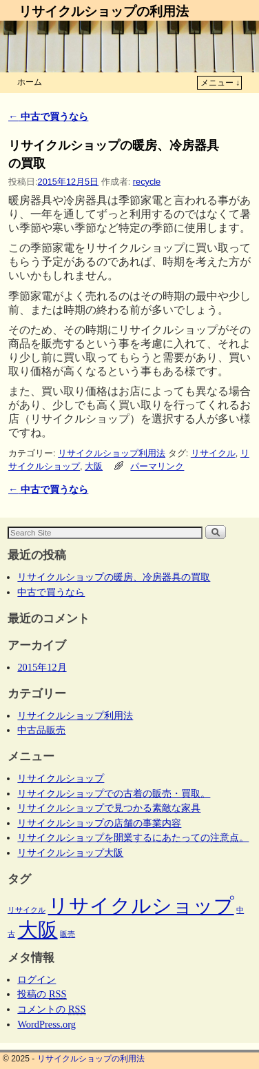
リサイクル (213, 453)
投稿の (41, 994)
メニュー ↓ (220, 83)
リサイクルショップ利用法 (111, 453)
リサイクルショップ (60, 778)
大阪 (94, 466)
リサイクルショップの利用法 (104, 11)
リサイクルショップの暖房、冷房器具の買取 (113, 576)
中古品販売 (41, 729)
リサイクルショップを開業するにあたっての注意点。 (133, 837)
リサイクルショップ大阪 (70, 852)
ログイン (36, 979)
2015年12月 (41, 667)
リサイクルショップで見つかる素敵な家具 (108, 807)
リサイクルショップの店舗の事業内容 (99, 822)
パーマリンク (157, 466)
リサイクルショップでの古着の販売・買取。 (113, 793)
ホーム (29, 82)
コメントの (51, 1009)
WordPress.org (46, 1024)
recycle (146, 181)
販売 (67, 934)
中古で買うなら (48, 116)
